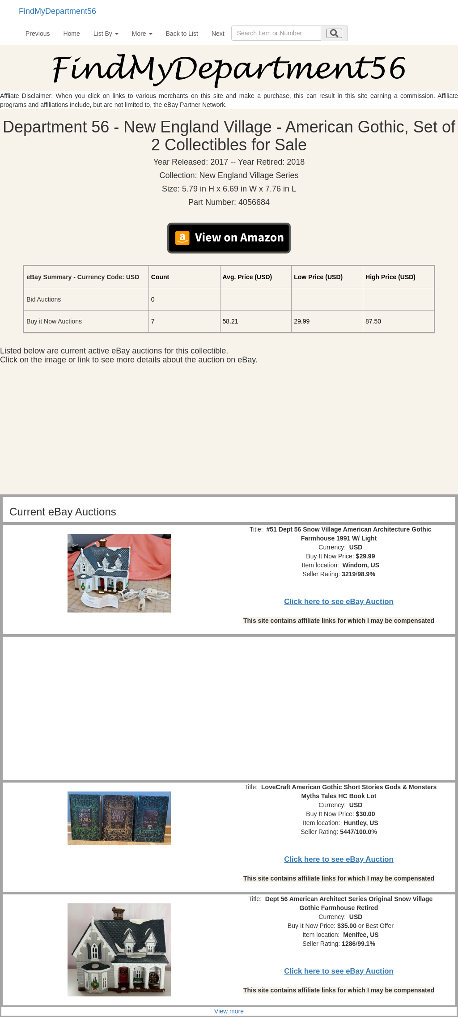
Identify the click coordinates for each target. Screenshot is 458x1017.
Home (71, 33)
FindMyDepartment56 (57, 11)
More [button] (142, 33)
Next (218, 33)
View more (229, 1011)
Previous (37, 33)
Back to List (182, 33)
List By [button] (106, 33)
